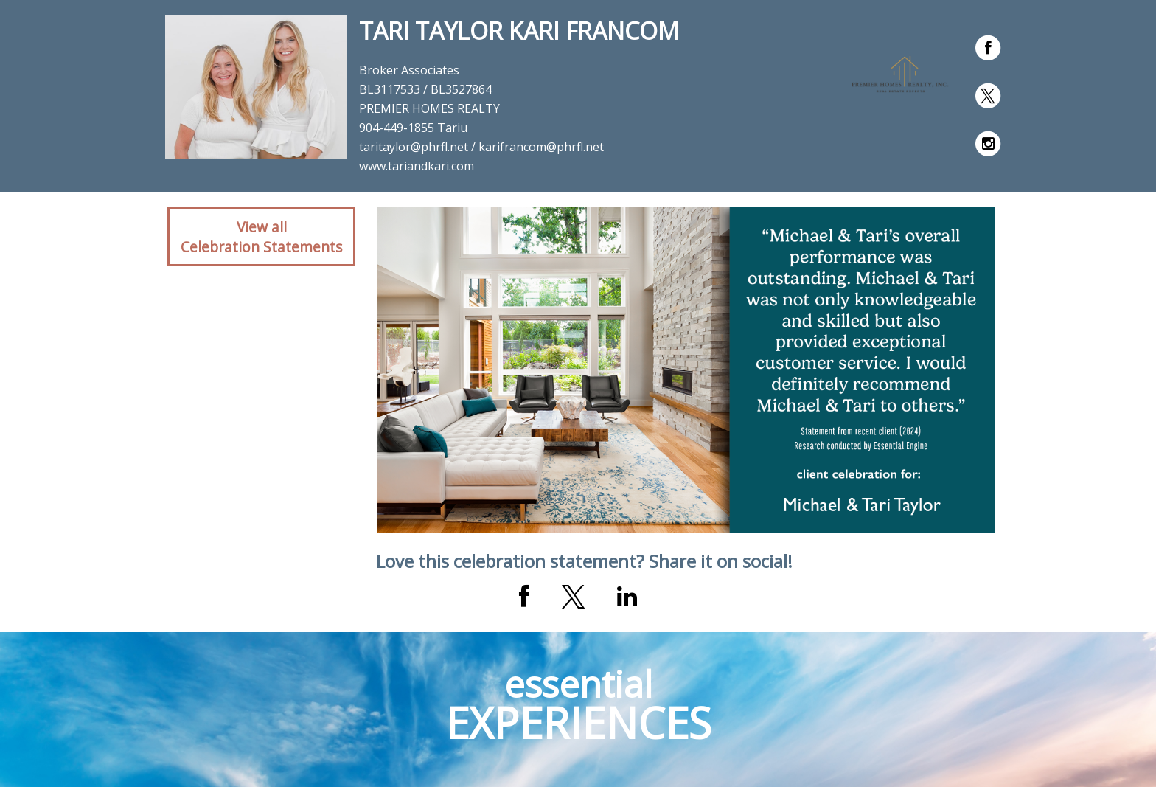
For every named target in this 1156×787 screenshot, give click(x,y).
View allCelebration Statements (261, 237)
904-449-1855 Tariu (413, 127)
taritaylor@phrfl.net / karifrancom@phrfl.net (481, 147)
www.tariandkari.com (416, 166)
